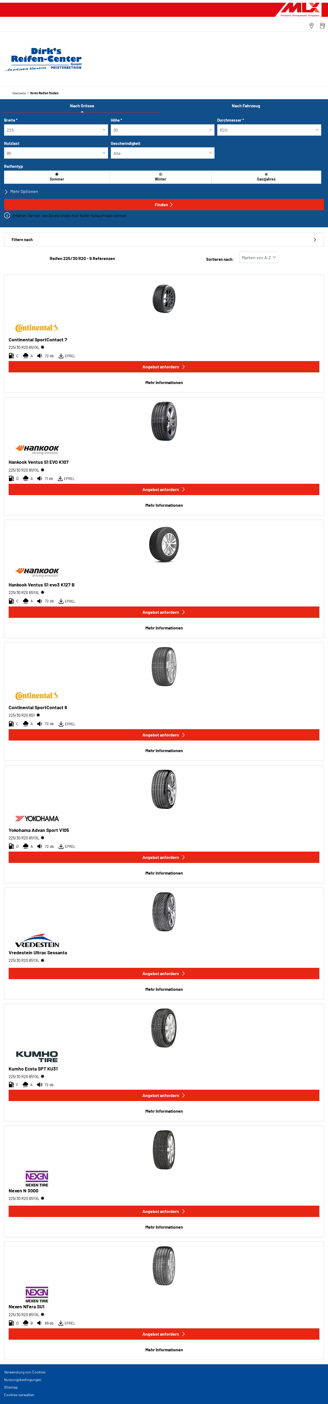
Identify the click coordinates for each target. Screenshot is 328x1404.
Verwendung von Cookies (25, 1372)
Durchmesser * (230, 120)
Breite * (11, 120)
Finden (164, 204)
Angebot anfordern (164, 366)
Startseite (19, 93)
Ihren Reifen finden (44, 93)
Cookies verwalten (19, 1394)
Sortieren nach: (220, 259)
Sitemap (11, 1387)
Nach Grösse (82, 105)
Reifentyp (13, 166)
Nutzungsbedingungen (22, 1379)
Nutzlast (11, 143)
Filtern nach (164, 239)
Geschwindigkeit (125, 143)
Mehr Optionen (21, 191)
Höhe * (116, 120)
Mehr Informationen (164, 382)
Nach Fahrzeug (246, 105)
